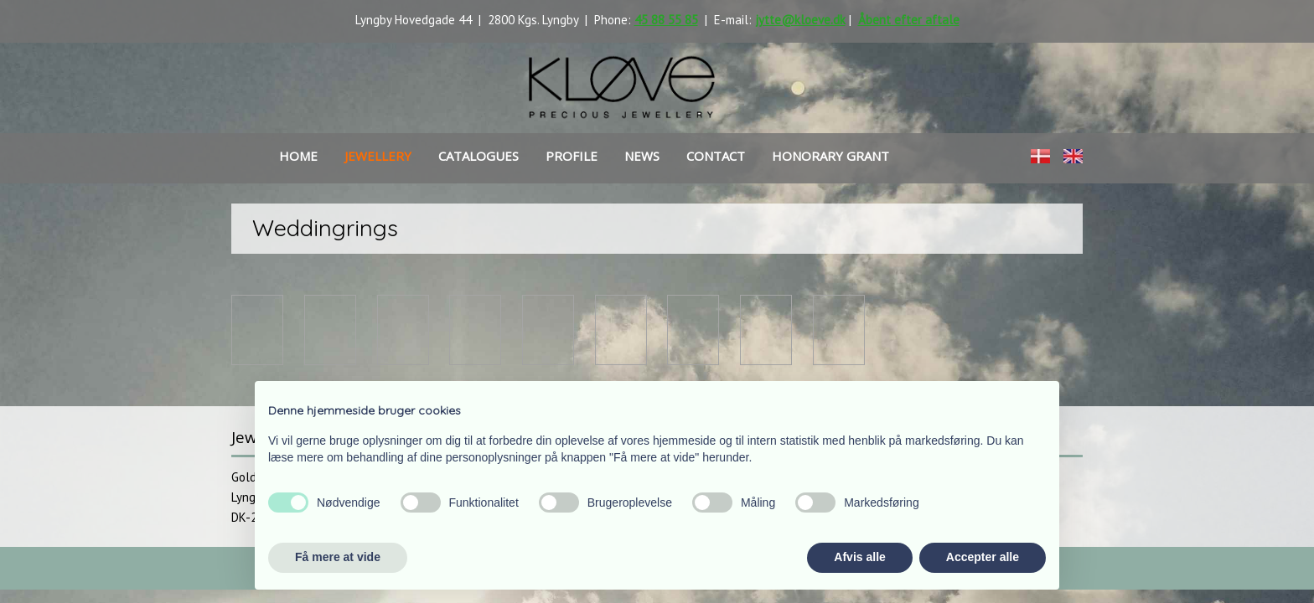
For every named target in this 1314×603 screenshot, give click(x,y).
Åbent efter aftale (909, 20)
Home (298, 155)
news (642, 155)
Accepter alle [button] (982, 557)
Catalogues (478, 155)
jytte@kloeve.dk (800, 20)
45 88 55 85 (666, 20)
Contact (715, 155)
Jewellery (377, 155)
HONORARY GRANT (830, 155)
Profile (572, 155)
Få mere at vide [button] (337, 557)
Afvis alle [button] (859, 557)
